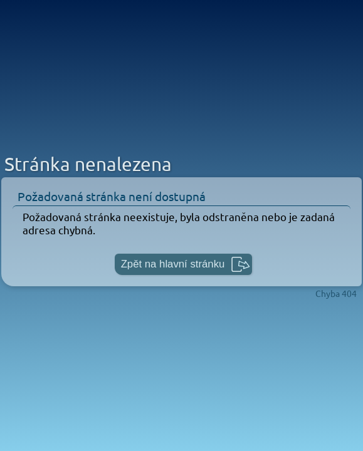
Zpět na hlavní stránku (173, 264)
